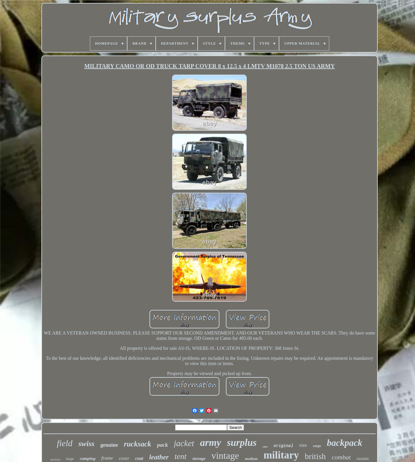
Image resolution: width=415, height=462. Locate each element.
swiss (86, 443)
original (283, 445)
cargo (317, 446)
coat (139, 458)
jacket (184, 443)
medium (251, 458)
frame (107, 458)
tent (180, 456)
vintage (225, 455)
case (265, 446)
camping (87, 458)
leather (159, 457)
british (315, 456)
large (70, 458)
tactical (55, 459)
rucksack (137, 444)
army (210, 442)
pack (162, 445)
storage (199, 458)
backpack (344, 443)
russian (363, 458)
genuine (109, 445)
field (64, 443)
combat (341, 457)
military (281, 455)
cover (124, 458)
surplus (242, 442)
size (303, 445)
